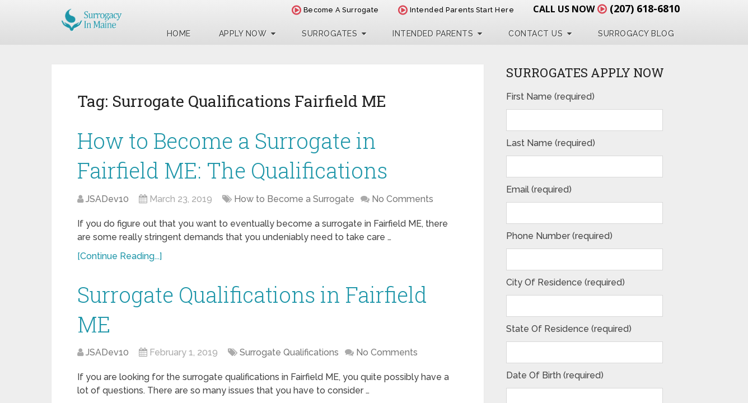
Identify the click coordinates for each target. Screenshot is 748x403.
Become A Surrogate (335, 10)
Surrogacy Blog (636, 33)
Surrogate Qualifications (289, 352)
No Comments (402, 199)
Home (179, 33)
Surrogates (329, 33)
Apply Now (243, 33)
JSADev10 (107, 199)
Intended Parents (432, 33)
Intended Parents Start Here (456, 10)
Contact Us (535, 33)
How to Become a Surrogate (294, 199)
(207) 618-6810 (645, 8)
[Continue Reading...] (119, 256)
